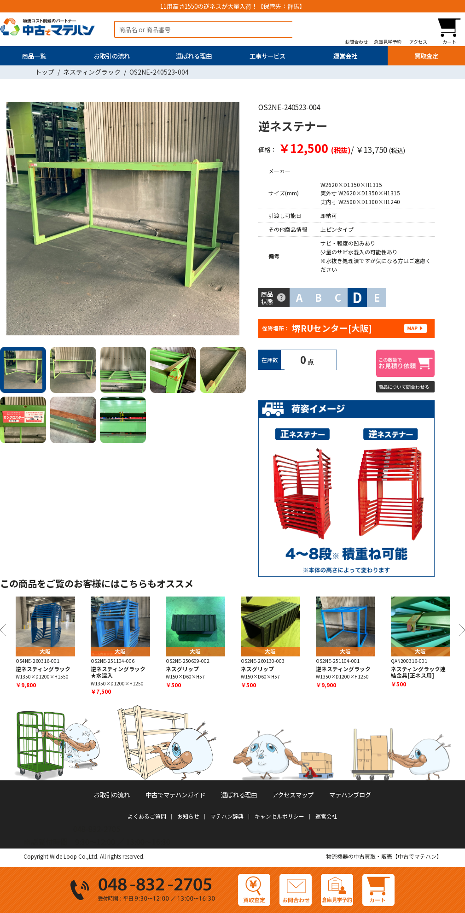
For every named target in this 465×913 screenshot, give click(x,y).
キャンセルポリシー (279, 816)
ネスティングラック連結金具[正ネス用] (418, 672)
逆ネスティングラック (43, 669)
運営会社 (345, 55)
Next (235, 221)
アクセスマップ (293, 794)
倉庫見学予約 (387, 41)
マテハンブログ (350, 794)
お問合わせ (356, 41)
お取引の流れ (112, 55)
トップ (44, 71)
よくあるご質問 (147, 816)
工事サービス (267, 55)
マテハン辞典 (227, 816)
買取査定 (426, 55)
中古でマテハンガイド (175, 794)
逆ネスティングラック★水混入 (118, 672)
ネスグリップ (182, 669)
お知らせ (188, 816)
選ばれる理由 (194, 55)
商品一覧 (34, 55)
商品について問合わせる (403, 386)
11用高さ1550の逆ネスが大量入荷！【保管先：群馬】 (232, 6)
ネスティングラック (92, 71)
